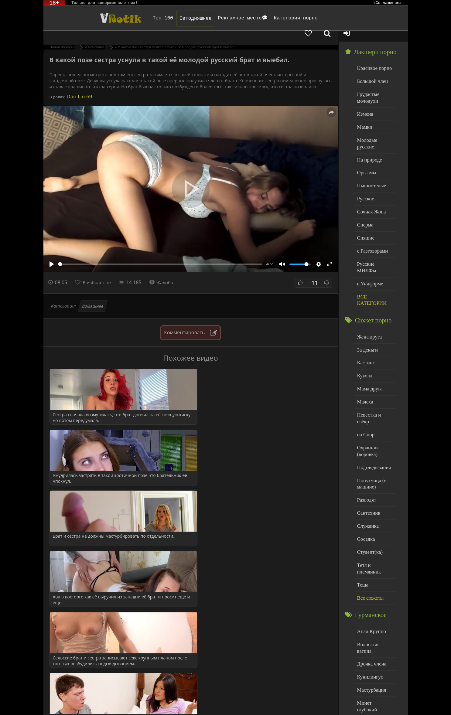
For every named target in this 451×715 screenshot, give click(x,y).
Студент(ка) (368, 495)
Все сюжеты (369, 531)
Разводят (365, 446)
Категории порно (276, 18)
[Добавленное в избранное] (344, 18)
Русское (364, 174)
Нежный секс (370, 638)
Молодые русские (374, 124)
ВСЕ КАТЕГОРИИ (370, 263)
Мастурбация (370, 613)
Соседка (365, 482)
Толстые (365, 650)
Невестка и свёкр (374, 372)
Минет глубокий (373, 626)
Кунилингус (368, 601)
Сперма (364, 198)
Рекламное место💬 (223, 18)
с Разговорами (371, 223)
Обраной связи (213, 706)
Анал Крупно (370, 564)
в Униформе (369, 247)
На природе (368, 137)
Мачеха (364, 360)
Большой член (371, 69)
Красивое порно (372, 57)
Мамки (364, 112)
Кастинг (365, 323)
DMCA (155, 702)
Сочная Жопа (370, 186)
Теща (362, 519)
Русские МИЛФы (374, 235)
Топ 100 (143, 18)
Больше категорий (374, 675)
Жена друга (368, 298)
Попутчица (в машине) (370, 430)
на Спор (365, 385)
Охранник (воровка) (367, 400)
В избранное (98, 271)
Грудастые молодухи (367, 85)
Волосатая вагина (374, 576)
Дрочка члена (370, 589)
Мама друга (368, 348)
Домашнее (92, 295)
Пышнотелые (370, 161)
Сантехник (367, 458)
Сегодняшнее (176, 18)
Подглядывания (372, 415)
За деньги (366, 311)
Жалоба (165, 271)
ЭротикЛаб (59, 702)
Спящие (365, 211)
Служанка (367, 470)
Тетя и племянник (374, 507)
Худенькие (367, 663)
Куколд (364, 335)
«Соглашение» (387, 3)
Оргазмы (365, 149)
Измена (364, 100)
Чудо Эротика (92, 18)
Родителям (287, 702)
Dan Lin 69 (78, 85)
